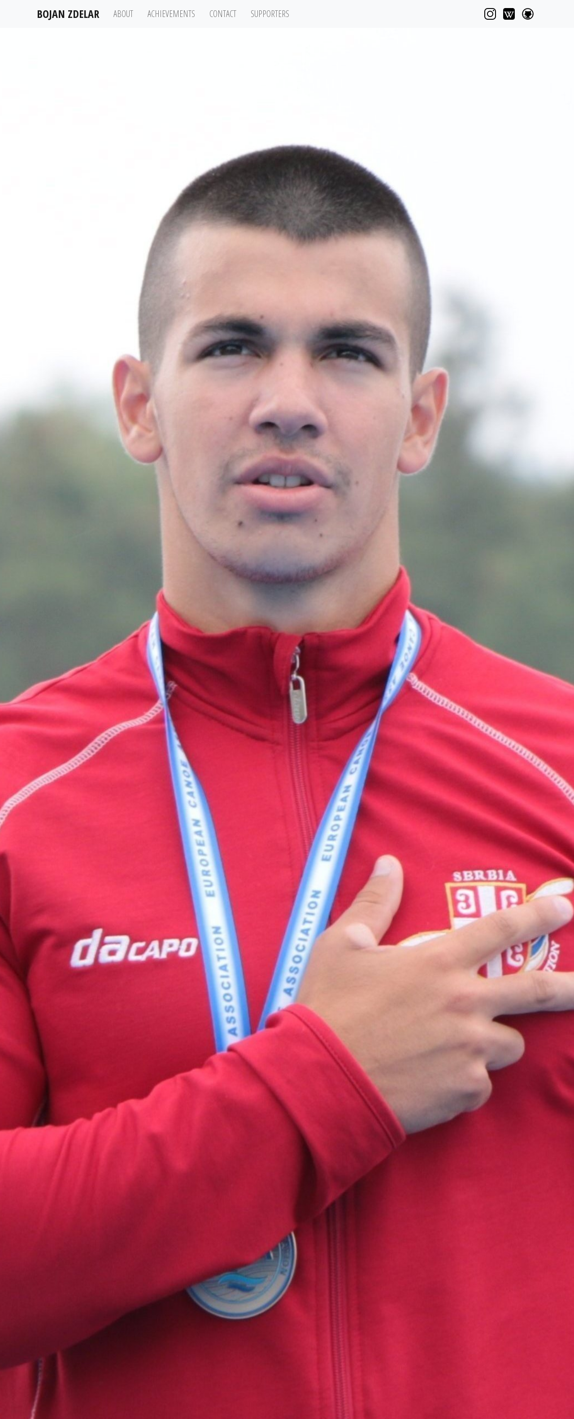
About (123, 14)
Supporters (270, 14)
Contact (222, 14)
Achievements (171, 14)
